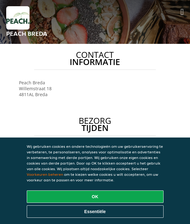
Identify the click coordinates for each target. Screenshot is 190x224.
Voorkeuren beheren (45, 174)
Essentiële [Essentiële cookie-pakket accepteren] (95, 211)
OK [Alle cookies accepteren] (95, 196)
